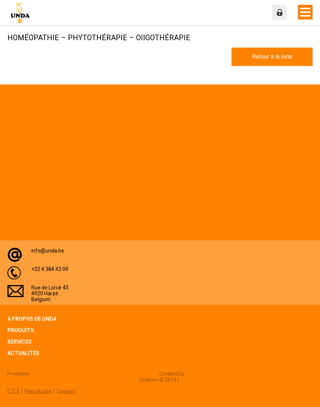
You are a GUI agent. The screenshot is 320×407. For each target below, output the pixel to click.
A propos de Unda (31, 319)
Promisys (18, 374)
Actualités (23, 353)
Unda (22, 13)
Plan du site (38, 391)
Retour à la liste (272, 56)
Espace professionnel (279, 12)
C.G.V (13, 391)
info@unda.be (47, 251)
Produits (20, 330)
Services (19, 342)
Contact (66, 391)
